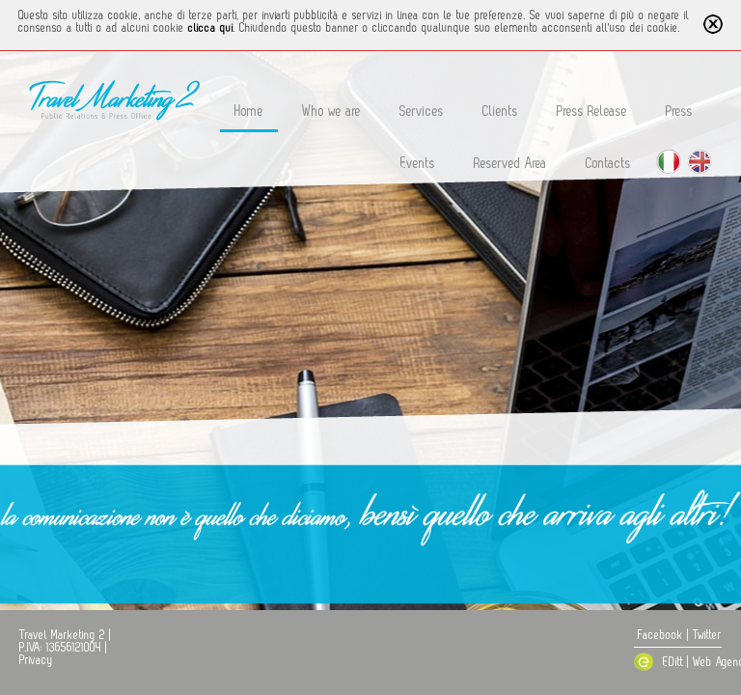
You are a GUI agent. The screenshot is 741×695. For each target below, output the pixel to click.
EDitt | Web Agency (682, 662)
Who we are (331, 111)
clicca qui (210, 28)
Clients (500, 111)
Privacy (36, 660)
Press (679, 111)
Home (248, 111)
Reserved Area (510, 163)
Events (417, 163)
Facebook (660, 635)
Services (421, 111)
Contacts (608, 163)
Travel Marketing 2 (62, 635)
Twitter (707, 635)
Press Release (592, 111)
